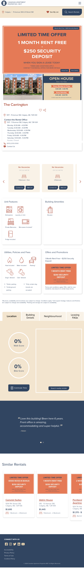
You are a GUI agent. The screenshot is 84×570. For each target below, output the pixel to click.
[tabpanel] (42, 360)
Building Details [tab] (30, 316)
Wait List (29, 188)
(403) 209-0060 (11, 143)
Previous (3, 181)
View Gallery (74, 70)
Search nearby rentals (59, 388)
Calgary (8, 12)
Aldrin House (46, 500)
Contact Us (9, 146)
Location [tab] (12, 316)
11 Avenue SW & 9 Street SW (23, 12)
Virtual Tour (64, 70)
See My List (54, 12)
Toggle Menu (80, 3)
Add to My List (40, 110)
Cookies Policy (9, 558)
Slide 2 (43, 442)
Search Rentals (72, 12)
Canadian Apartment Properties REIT (14, 3)
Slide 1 (41, 442)
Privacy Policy (9, 553)
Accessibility (8, 550)
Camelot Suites (13, 500)
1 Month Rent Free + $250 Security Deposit (66, 28)
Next (80, 181)
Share (44, 110)
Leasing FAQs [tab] (75, 316)
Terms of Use (9, 555)
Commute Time (19, 388)
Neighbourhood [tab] (53, 316)
